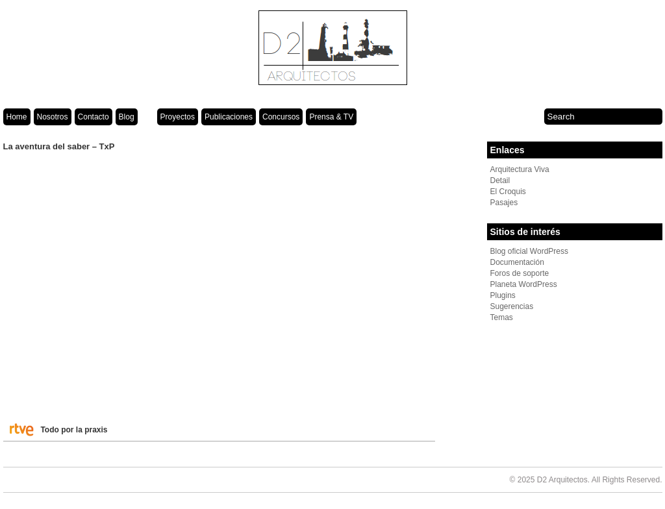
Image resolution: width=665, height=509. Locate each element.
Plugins (503, 295)
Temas (501, 317)
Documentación (517, 262)
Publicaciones (229, 116)
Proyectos (177, 116)
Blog (126, 116)
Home (16, 116)
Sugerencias (512, 306)
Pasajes (504, 202)
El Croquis (508, 191)
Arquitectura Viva (519, 169)
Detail (500, 180)
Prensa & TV (331, 116)
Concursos (280, 116)
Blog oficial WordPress (529, 251)
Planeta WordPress (523, 284)
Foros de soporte (519, 273)
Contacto (93, 116)
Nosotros (52, 116)
